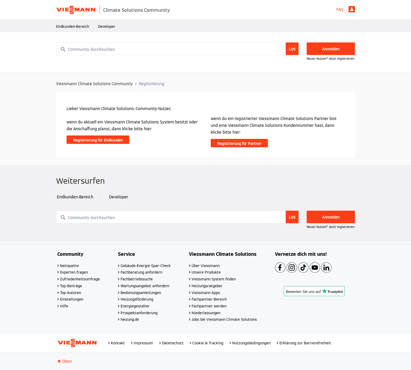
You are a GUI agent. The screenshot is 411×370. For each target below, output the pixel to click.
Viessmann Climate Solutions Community (94, 83)
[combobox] (177, 48)
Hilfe (64, 306)
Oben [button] (67, 361)
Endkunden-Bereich (72, 26)
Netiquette (69, 265)
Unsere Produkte (206, 272)
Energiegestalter (135, 306)
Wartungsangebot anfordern (145, 286)
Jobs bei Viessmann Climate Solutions (224, 319)
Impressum (143, 343)
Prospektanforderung (139, 313)
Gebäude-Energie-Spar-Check (146, 265)
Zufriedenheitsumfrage (80, 279)
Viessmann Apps (206, 292)
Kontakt (118, 343)
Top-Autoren (70, 292)
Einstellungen (71, 299)
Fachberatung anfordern (141, 272)
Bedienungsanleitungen (141, 292)
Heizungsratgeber (207, 286)
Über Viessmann (206, 265)
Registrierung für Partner (239, 143)
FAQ (339, 9)
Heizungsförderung (137, 299)
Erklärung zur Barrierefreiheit (305, 343)
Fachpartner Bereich (209, 299)
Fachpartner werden (209, 306)
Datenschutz (172, 343)
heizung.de (130, 319)
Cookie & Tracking (207, 343)
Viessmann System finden (214, 279)
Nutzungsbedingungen (251, 343)
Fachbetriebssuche (137, 279)
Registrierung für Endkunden (98, 140)
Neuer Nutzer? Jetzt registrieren (330, 59)
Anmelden (352, 9)
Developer (106, 26)
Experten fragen (74, 272)
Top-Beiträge (71, 286)
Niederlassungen (206, 313)
